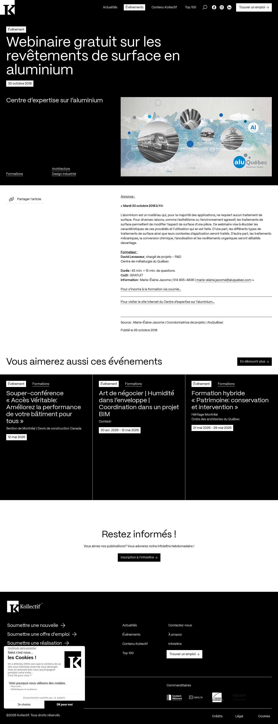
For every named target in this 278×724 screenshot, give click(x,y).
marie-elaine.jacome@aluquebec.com (223, 285)
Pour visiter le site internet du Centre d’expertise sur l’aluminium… (167, 307)
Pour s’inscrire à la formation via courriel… (151, 294)
